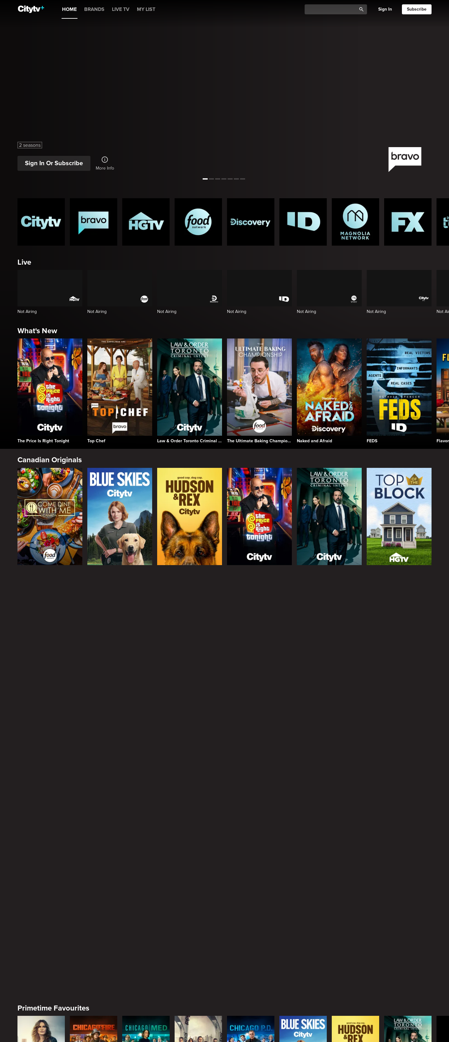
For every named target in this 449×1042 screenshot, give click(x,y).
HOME (69, 9)
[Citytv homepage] (41, 222)
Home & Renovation (50, 1006)
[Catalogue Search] (332, 9)
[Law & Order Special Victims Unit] (41, 641)
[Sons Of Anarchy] (303, 744)
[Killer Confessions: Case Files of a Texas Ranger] (303, 950)
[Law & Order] (198, 641)
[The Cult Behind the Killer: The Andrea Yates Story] (355, 950)
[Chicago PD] (250, 641)
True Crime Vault (45, 903)
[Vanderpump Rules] (303, 847)
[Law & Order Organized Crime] (355, 744)
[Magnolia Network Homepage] (355, 222)
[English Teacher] (93, 744)
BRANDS (94, 9)
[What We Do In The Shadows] (250, 744)
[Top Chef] (119, 391)
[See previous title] (10, 90)
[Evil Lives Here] (250, 950)
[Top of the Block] (399, 516)
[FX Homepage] (408, 222)
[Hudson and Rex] (189, 516)
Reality (28, 799)
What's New (37, 330)
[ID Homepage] (303, 222)
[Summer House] (146, 847)
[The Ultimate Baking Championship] (259, 391)
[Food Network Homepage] (198, 222)
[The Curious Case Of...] (146, 950)
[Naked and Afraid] (329, 391)
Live (24, 262)
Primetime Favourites (53, 594)
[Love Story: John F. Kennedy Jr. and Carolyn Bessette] (41, 744)
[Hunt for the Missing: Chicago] (41, 950)
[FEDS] (399, 391)
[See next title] (438, 90)
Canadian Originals (49, 459)
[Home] (31, 9)
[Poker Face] (198, 744)
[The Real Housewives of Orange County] (408, 847)
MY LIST (146, 9)
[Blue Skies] (119, 516)
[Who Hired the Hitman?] (408, 950)
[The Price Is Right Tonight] (49, 391)
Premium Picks (42, 697)
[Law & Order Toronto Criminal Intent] (189, 391)
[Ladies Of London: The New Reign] (93, 847)
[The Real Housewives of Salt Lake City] (250, 847)
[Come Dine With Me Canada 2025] (49, 516)
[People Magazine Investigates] (198, 950)
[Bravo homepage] (93, 222)
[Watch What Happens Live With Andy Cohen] (355, 847)
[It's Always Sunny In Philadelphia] (146, 744)
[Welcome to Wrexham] (408, 744)
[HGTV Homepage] (146, 222)
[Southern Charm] (198, 847)
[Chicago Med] (146, 641)
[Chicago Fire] (93, 641)
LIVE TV (120, 9)
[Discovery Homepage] (250, 222)
